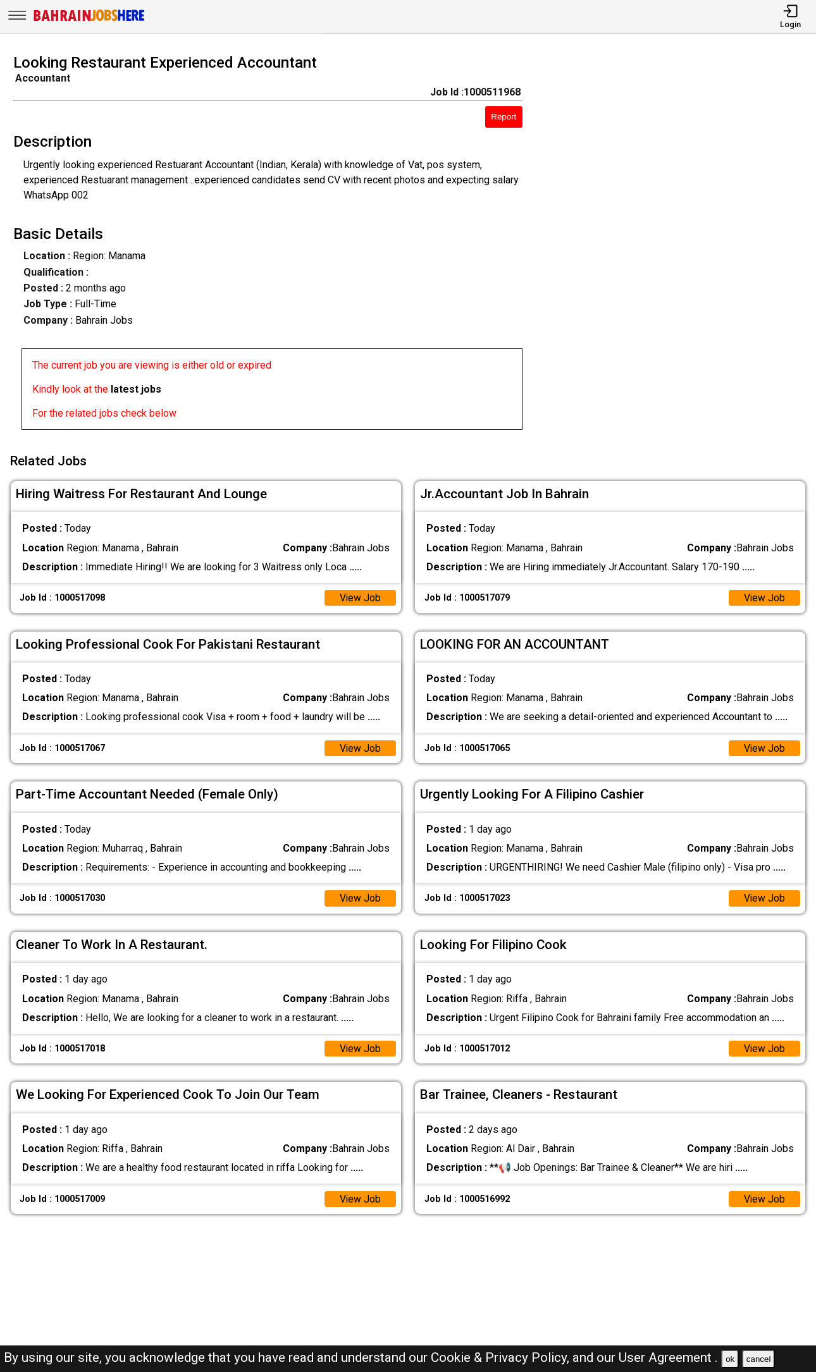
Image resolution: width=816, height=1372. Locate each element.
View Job (360, 596)
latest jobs (136, 389)
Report (503, 116)
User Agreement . (668, 1357)
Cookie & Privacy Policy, (501, 1357)
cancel (758, 1359)
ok (730, 1359)
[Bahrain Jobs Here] (89, 20)
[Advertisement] (680, 245)
